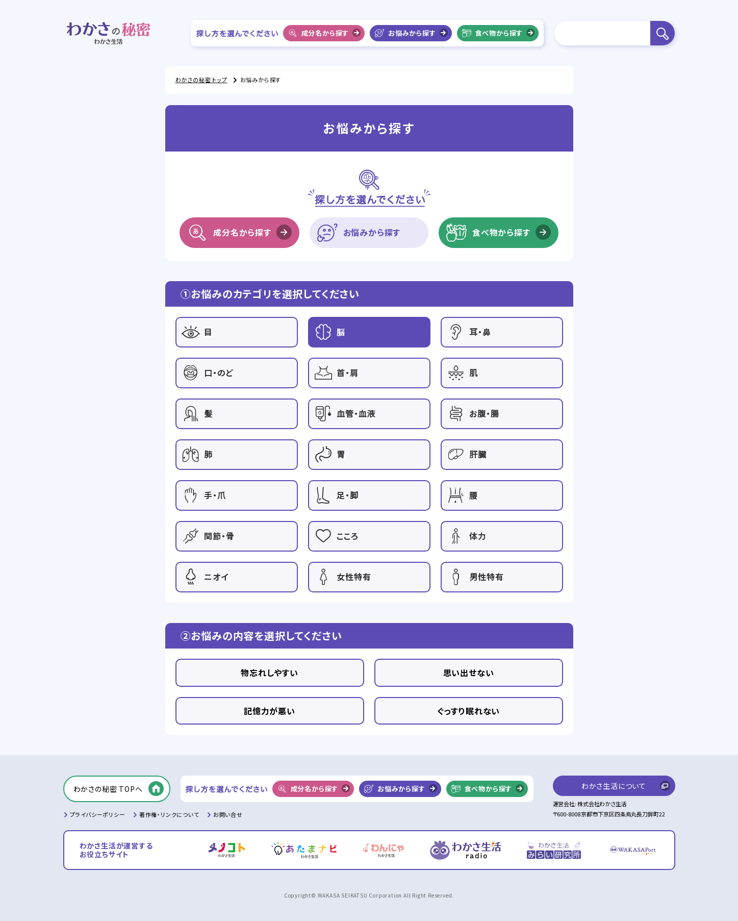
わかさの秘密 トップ (201, 80)
